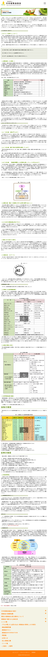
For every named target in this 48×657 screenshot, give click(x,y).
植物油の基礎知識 (7, 605)
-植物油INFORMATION (9, 632)
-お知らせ (4, 638)
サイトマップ (15, 652)
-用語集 (4, 635)
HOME (2, 605)
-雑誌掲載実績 (6, 627)
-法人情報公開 (6, 640)
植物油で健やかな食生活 (9, 619)
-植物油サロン (6, 630)
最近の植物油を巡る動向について (12, 616)
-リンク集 (4, 643)
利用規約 (33, 652)
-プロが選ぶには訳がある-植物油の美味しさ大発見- (18, 624)
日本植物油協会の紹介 (8, 611)
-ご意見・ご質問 (7, 646)
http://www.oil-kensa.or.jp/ (13, 525)
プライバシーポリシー (25, 652)
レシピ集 (4, 622)
